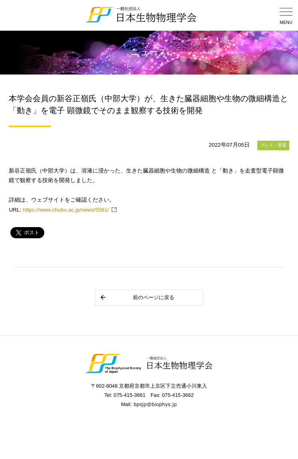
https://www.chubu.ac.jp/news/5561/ (66, 210)
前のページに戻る (137, 297)
